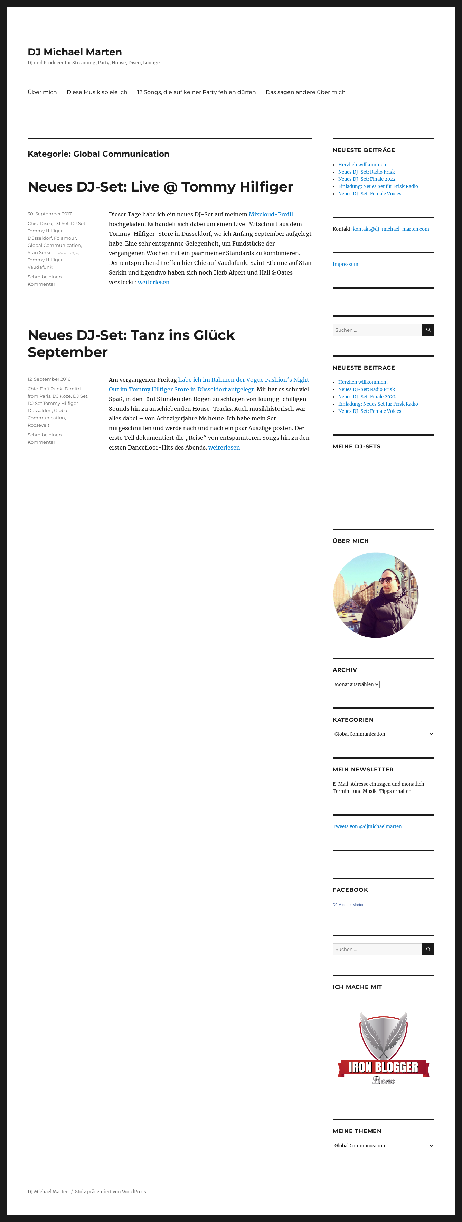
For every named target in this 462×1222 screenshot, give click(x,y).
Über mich (42, 92)
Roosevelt (38, 425)
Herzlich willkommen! (363, 165)
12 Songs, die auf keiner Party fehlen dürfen (196, 92)
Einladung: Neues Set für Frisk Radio (378, 186)
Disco (46, 223)
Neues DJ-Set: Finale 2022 (367, 179)
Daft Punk (51, 388)
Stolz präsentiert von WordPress (110, 1192)
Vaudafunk (40, 267)
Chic (33, 223)
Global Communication (54, 245)
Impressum (345, 264)
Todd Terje (67, 252)
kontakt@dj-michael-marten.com (391, 229)
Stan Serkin (41, 252)
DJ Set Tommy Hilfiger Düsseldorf (56, 231)
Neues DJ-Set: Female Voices (370, 194)
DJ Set (61, 223)
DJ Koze (62, 396)
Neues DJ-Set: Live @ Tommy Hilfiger (160, 186)
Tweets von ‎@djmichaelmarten (367, 827)
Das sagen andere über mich (306, 92)
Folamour (65, 238)
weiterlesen (154, 282)
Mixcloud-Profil (271, 214)
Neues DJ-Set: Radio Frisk (366, 172)
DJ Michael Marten (75, 52)
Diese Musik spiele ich (97, 92)
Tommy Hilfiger (45, 259)
